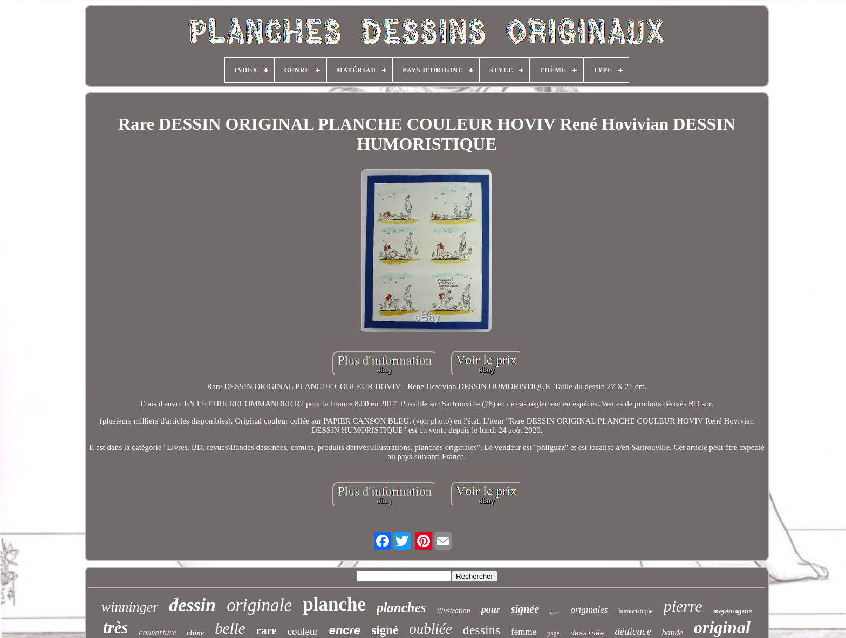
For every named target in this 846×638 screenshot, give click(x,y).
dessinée (587, 633)
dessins (481, 630)
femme (523, 632)
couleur (303, 631)
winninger (129, 607)
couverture (157, 632)
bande (672, 632)
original (722, 627)
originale (259, 605)
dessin (192, 605)
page (553, 633)
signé (384, 630)
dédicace (633, 631)
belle (230, 628)
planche (334, 604)
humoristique (635, 611)
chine (195, 633)
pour (490, 609)
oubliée (430, 629)
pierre (683, 606)
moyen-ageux (732, 611)
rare (266, 630)
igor (555, 612)
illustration (453, 611)
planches (401, 607)
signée (525, 609)
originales (589, 610)
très (115, 627)
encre (345, 630)
